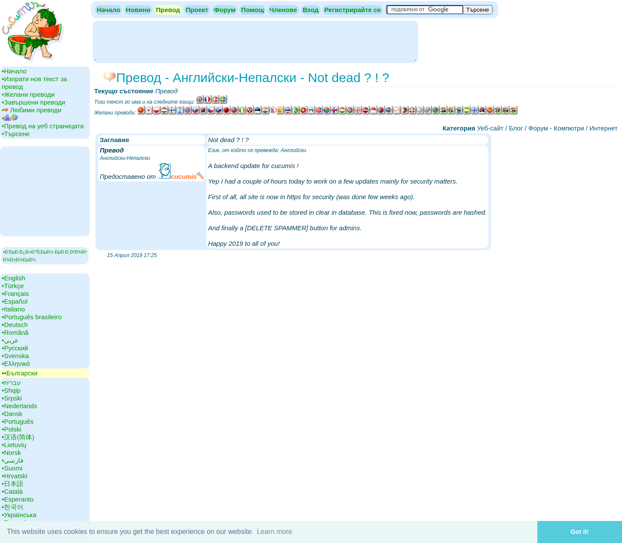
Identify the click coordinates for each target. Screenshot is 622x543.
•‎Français (15, 293)
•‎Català (12, 491)
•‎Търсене (16, 133)
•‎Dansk (12, 413)
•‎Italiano (13, 309)
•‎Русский (15, 348)
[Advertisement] (255, 41)
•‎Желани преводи (28, 94)
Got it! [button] (580, 531)
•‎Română (15, 332)
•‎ (10, 118)
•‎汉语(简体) (18, 437)
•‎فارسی (12, 460)
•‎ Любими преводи (31, 110)
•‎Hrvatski (14, 475)
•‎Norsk (11, 452)
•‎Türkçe (13, 285)
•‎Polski (11, 429)
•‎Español (14, 301)
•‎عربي (10, 340)
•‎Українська (19, 514)
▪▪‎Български (20, 373)
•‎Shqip (11, 390)
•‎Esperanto (18, 499)
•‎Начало (14, 71)
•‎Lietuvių (14, 444)
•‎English (13, 278)
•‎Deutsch (15, 324)
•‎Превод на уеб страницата (43, 126)
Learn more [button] (274, 531)
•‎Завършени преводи (33, 102)
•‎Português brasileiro (32, 317)
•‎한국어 (12, 507)
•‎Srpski (12, 398)
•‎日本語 (12, 483)
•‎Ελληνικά (16, 363)
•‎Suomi (12, 468)
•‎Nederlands (19, 406)
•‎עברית (11, 382)
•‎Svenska (15, 355)
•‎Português (18, 421)
